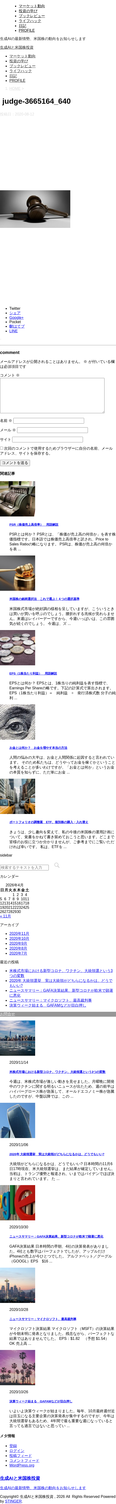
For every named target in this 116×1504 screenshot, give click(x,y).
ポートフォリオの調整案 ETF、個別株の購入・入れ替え (48, 822)
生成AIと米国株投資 (17, 47)
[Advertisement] (58, 154)
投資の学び (28, 11)
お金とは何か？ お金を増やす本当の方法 (38, 748)
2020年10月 (19, 938)
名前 (6, 421)
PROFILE (27, 30)
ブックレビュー (32, 16)
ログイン (16, 1451)
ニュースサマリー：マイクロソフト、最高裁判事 (50, 1000)
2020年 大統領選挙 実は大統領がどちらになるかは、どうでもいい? (56, 1154)
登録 (13, 1446)
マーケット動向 (32, 6)
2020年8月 (18, 948)
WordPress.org (21, 1465)
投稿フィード (20, 1456)
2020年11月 (19, 934)
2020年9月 (18, 943)
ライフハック (30, 21)
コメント (10, 375)
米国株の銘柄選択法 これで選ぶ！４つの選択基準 (44, 599)
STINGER (13, 1501)
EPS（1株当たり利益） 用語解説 (33, 673)
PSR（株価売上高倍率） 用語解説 (33, 524)
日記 (22, 26)
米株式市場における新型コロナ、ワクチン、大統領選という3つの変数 (57, 1072)
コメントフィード (24, 1461)
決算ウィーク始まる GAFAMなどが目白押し (47, 1005)
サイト (5, 439)
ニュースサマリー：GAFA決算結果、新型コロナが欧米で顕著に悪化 (56, 1236)
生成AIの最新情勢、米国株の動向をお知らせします (43, 1488)
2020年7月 (18, 953)
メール (8, 430)
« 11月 (5, 916)
